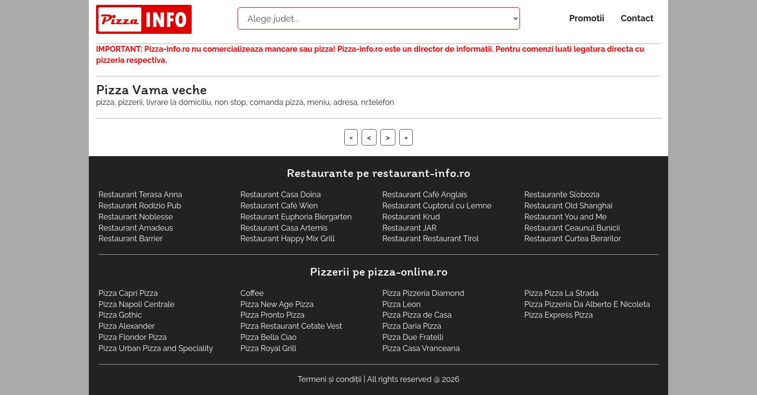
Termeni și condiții (329, 379)
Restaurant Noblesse (135, 216)
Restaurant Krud (411, 216)
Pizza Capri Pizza (128, 293)
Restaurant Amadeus (135, 228)
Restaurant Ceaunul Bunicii (572, 228)
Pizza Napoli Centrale (136, 304)
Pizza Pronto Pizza (272, 315)
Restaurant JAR (409, 228)
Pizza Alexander (126, 326)
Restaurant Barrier (130, 238)
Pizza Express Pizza (558, 315)
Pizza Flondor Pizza (132, 337)
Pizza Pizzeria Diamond (423, 293)
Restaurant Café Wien (279, 205)
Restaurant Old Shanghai (568, 205)
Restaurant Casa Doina (280, 194)
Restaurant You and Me (565, 216)
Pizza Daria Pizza (411, 326)
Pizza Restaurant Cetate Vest (291, 326)
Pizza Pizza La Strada (561, 293)
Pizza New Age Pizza (276, 304)
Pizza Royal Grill (268, 348)
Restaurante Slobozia (562, 194)
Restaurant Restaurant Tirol (430, 238)
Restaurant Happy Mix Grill (287, 238)
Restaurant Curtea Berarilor (572, 238)
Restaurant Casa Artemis (284, 228)
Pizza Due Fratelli (412, 337)
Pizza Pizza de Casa (417, 315)
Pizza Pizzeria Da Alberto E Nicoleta (587, 304)
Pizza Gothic (120, 315)
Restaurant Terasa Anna (140, 194)
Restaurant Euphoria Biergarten (296, 216)
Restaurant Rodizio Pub (139, 205)
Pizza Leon (401, 304)
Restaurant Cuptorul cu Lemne (436, 205)
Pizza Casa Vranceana (421, 348)
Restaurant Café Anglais (424, 194)
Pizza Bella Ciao (268, 337)
